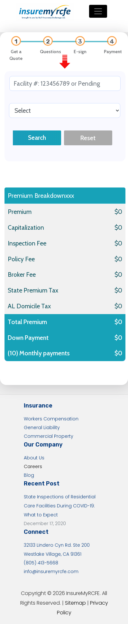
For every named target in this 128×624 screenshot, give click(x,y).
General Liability (42, 427)
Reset (88, 138)
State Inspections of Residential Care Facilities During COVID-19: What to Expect (60, 506)
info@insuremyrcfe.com (51, 571)
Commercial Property (48, 436)
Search (37, 137)
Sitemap (75, 603)
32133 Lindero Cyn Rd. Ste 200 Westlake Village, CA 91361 (57, 549)
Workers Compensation (51, 419)
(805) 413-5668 (41, 563)
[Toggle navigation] (98, 11)
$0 (118, 212)
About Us (34, 458)
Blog (29, 475)
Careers (33, 466)
